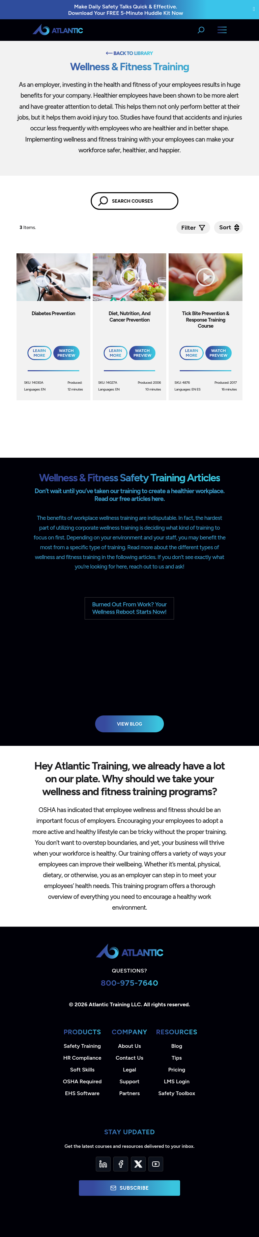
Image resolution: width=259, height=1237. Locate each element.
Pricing (176, 1069)
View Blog (129, 724)
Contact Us (129, 1058)
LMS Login (177, 1081)
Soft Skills (82, 1069)
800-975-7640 (130, 983)
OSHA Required (82, 1081)
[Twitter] (138, 1164)
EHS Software (82, 1093)
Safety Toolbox (176, 1093)
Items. (28, 227)
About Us (129, 1046)
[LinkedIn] (103, 1164)
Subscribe (129, 1188)
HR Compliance (82, 1058)
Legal (129, 1069)
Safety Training (82, 1046)
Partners (129, 1093)
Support (129, 1081)
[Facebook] (120, 1164)
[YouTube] (155, 1164)
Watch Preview (66, 353)
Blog (176, 1046)
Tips (177, 1058)
